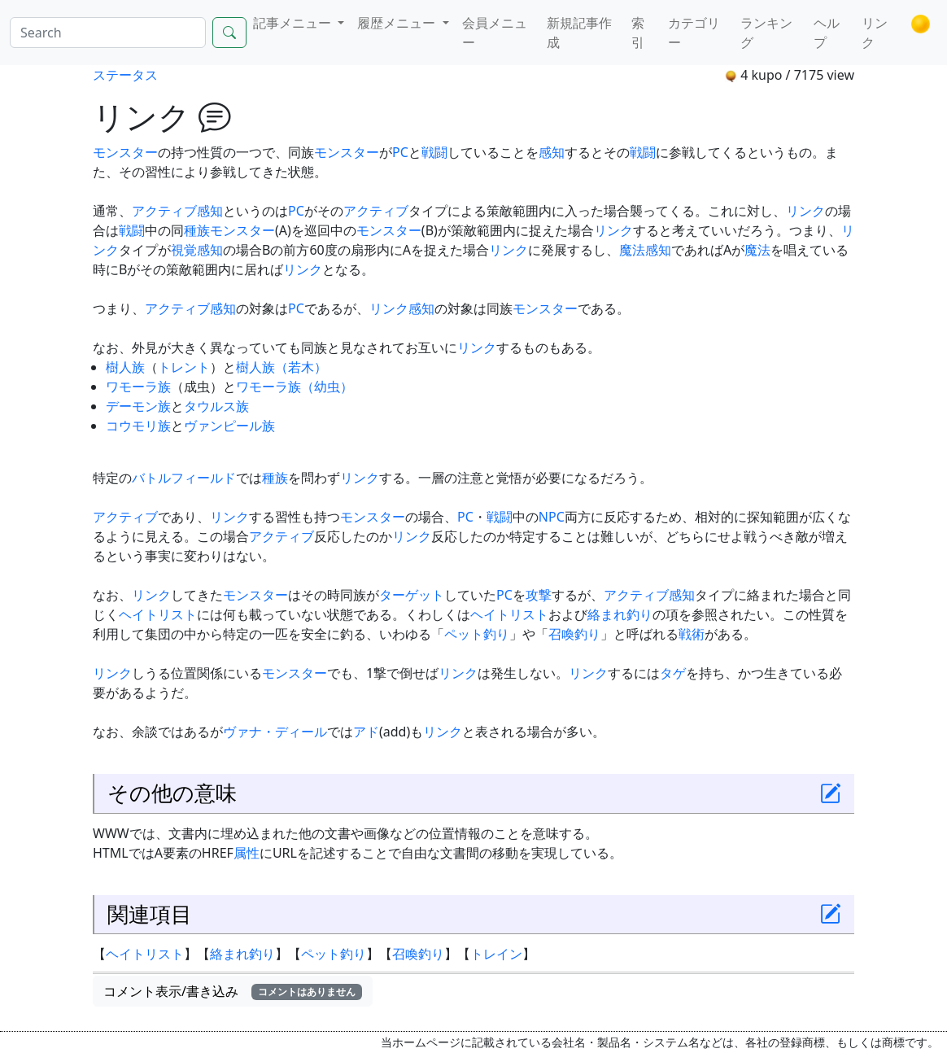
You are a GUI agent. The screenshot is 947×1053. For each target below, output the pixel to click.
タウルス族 (216, 406)
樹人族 (125, 367)
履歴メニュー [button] (398, 23)
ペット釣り (476, 634)
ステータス (125, 75)
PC (400, 152)
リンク (875, 32)
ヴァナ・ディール (275, 732)
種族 (197, 230)
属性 (246, 853)
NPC (552, 517)
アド (366, 732)
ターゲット (411, 595)
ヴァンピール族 (229, 426)
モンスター (125, 152)
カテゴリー (694, 32)
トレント (184, 367)
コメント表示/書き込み (232, 991)
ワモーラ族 (138, 386)
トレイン (496, 954)
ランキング (766, 32)
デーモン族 (138, 406)
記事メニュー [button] (293, 23)
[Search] (108, 32)
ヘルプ (827, 32)
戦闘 (434, 152)
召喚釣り (574, 634)
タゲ (673, 673)
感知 (552, 152)
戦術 (692, 634)
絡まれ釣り (619, 614)
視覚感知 (197, 250)
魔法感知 (645, 250)
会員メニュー (494, 32)
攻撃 (539, 595)
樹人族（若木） (281, 367)
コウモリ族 (138, 426)
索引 (637, 32)
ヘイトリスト (158, 614)
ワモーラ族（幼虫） (294, 386)
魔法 (757, 250)
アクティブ (164, 211)
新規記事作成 (579, 32)
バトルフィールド (184, 478)
